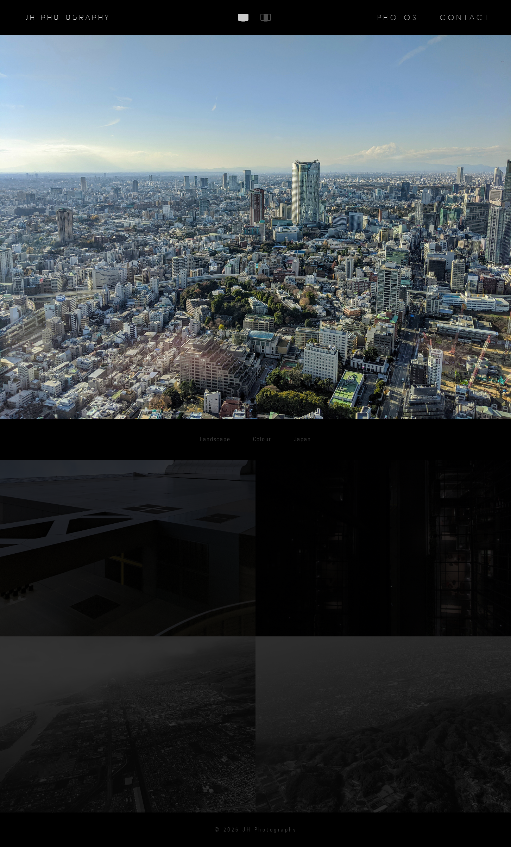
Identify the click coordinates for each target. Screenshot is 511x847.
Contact (465, 17)
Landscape (215, 439)
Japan (302, 439)
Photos (397, 17)
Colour (262, 439)
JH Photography (68, 17)
